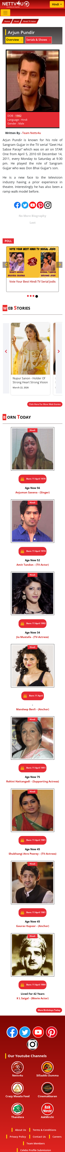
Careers (57, 1136)
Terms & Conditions (44, 1130)
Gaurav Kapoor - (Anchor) (32, 926)
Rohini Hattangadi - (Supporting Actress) (32, 781)
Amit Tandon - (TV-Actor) (32, 564)
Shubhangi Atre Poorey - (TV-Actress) (32, 853)
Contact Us (39, 1136)
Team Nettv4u (31, 133)
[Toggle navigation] (5, 12)
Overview (14, 40)
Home (7, 21)
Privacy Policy (18, 1136)
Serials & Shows (38, 40)
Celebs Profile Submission (35, 1150)
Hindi (56, 4)
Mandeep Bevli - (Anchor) (32, 709)
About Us (20, 1130)
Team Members (36, 1143)
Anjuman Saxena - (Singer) (32, 492)
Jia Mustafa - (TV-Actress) (32, 637)
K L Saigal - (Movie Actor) (33, 998)
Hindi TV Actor (29, 21)
